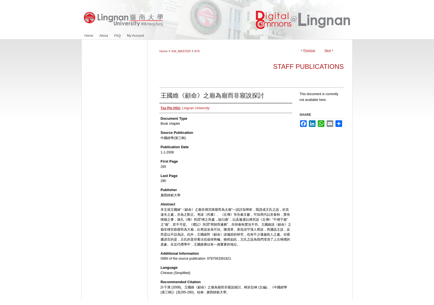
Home (163, 51)
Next (328, 50)
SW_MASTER (181, 51)
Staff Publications (308, 66)
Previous (309, 50)
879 (196, 51)
